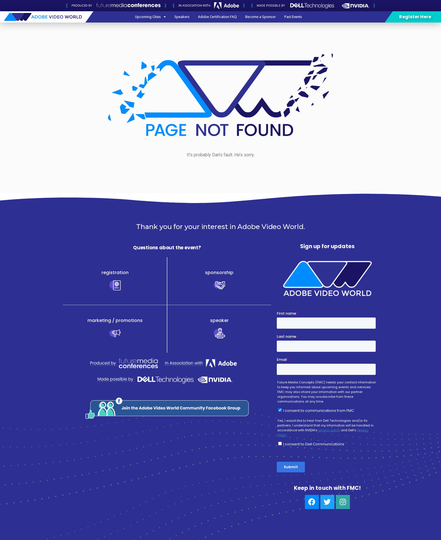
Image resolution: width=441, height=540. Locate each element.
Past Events (293, 16)
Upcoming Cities (150, 16)
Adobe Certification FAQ (217, 16)
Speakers (182, 16)
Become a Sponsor (260, 16)
